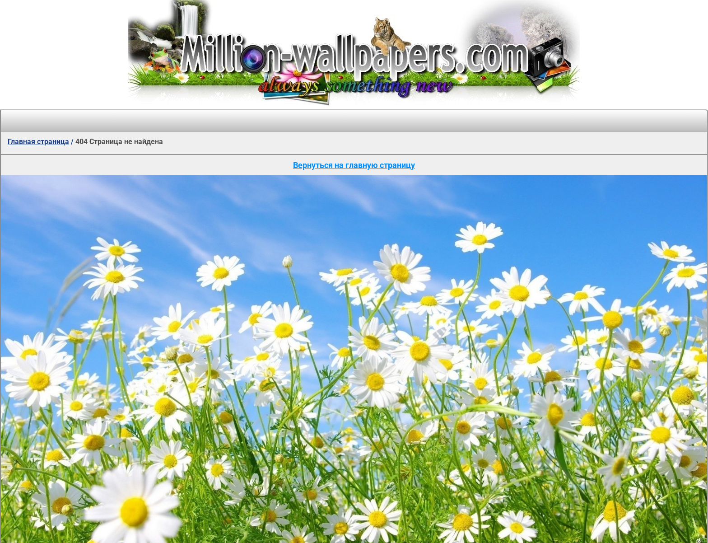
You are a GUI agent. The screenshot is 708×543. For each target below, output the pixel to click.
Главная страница (38, 141)
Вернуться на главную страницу (354, 165)
